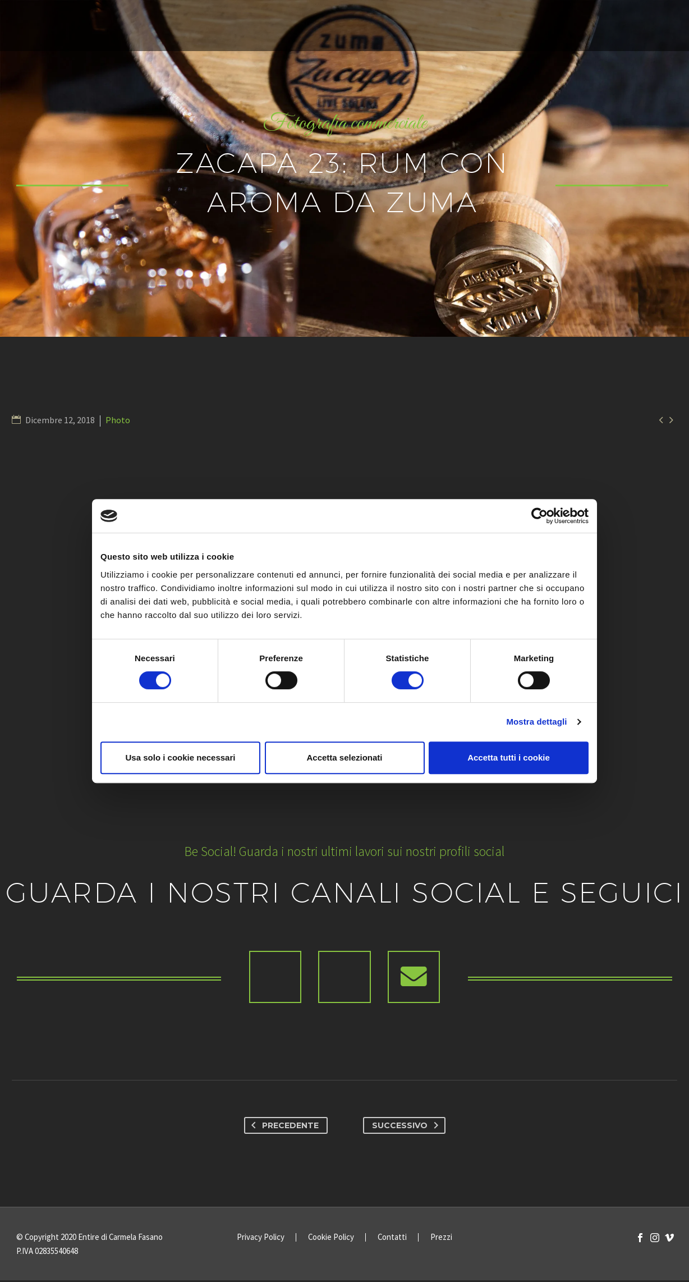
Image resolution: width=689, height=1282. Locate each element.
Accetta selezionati (344, 757)
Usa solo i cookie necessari (181, 757)
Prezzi (441, 1239)
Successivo (407, 1127)
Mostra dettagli (536, 721)
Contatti (392, 1239)
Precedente (283, 1127)
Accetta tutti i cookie (508, 757)
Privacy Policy (260, 1239)
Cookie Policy (331, 1239)
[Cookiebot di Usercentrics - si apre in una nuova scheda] (539, 515)
